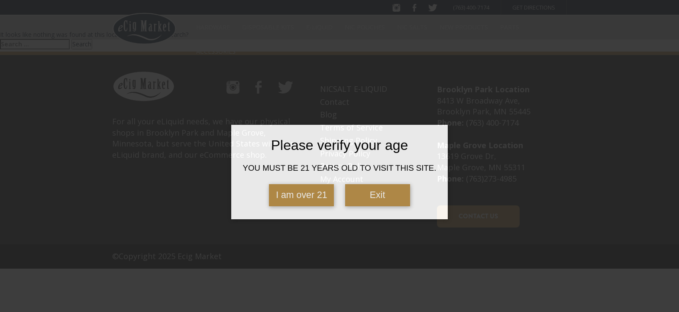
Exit (377, 195)
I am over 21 (301, 195)
